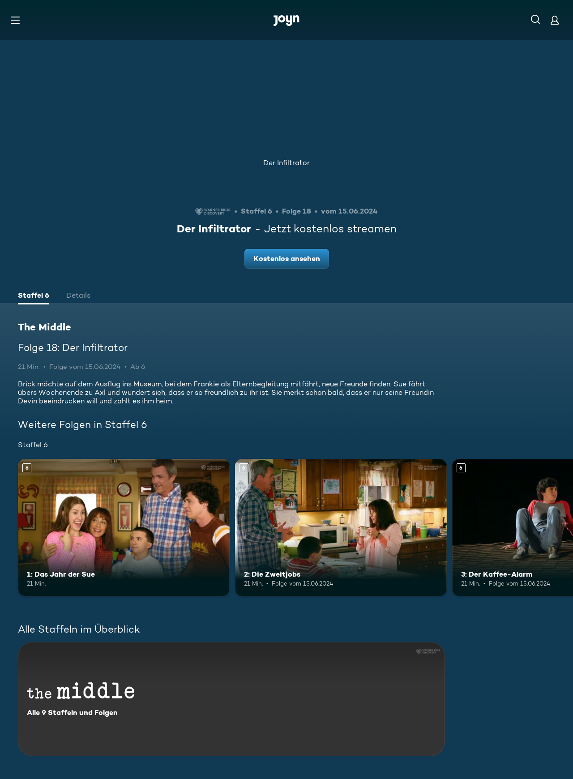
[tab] (33, 296)
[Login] (554, 20)
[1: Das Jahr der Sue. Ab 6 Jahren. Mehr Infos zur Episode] (124, 527)
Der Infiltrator (286, 162)
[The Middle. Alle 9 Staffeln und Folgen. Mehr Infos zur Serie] (231, 699)
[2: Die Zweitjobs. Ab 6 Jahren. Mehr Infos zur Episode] (341, 527)
